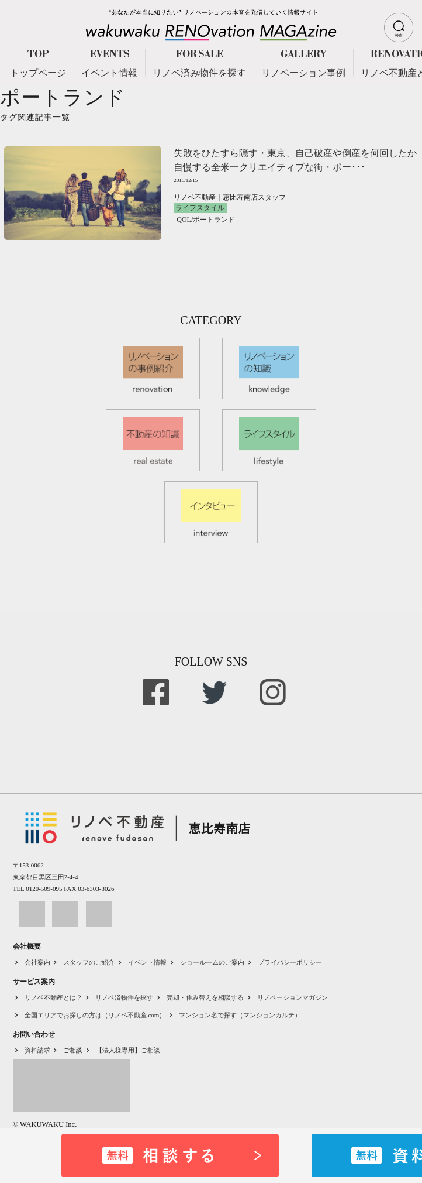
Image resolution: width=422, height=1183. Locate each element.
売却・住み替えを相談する (205, 997)
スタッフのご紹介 (89, 962)
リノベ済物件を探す (124, 997)
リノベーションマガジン (292, 997)
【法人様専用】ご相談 (128, 1050)
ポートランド (214, 219)
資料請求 (37, 1050)
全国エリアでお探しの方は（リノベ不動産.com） (95, 1015)
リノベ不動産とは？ (53, 997)
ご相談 (72, 1050)
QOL (184, 219)
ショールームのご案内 (212, 962)
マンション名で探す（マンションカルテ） (240, 1015)
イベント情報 (147, 962)
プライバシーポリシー (290, 962)
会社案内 (37, 962)
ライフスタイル (199, 208)
